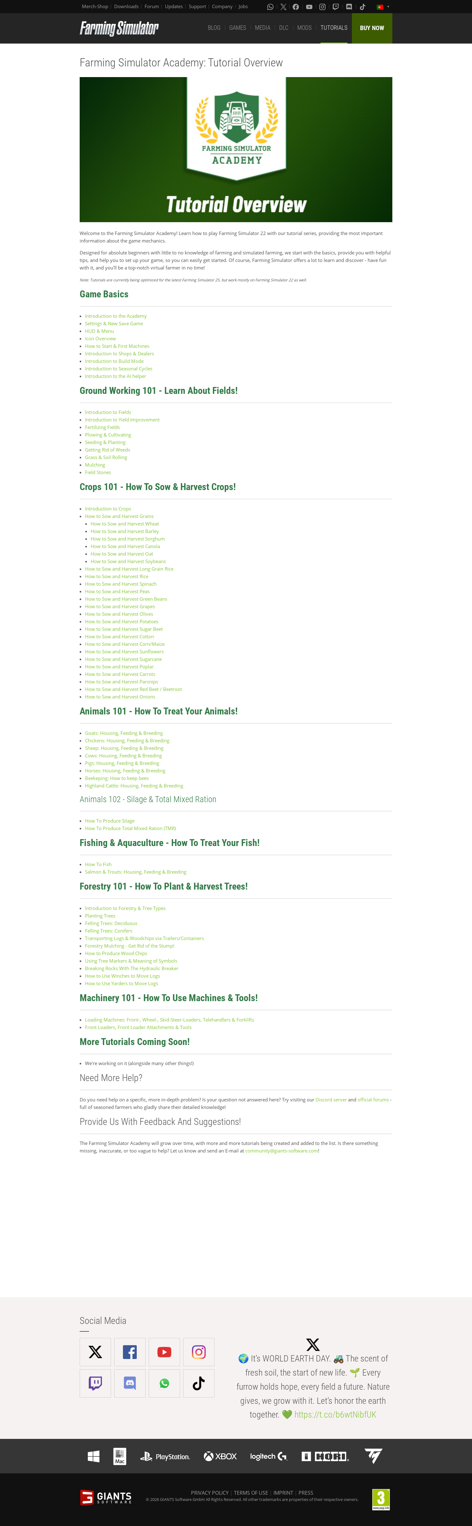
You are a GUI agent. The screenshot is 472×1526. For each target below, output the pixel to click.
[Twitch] (336, 6)
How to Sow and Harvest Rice (116, 576)
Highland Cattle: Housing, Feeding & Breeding (134, 785)
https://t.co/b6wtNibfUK (335, 1414)
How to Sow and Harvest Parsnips (121, 681)
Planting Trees (100, 915)
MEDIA (262, 27)
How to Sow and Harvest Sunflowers (124, 651)
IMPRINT (283, 1492)
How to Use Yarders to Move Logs (121, 983)
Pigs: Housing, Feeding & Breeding (122, 763)
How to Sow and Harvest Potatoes (121, 621)
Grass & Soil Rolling (106, 457)
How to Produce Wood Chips (116, 953)
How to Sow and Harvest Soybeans (128, 561)
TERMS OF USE (251, 1492)
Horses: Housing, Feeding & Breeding (125, 770)
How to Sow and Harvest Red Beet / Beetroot (133, 689)
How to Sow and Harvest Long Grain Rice (130, 569)
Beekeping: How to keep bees (117, 778)
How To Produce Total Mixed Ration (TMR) (130, 828)
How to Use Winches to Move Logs (122, 976)
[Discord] (349, 6)
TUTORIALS (334, 27)
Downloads (126, 6)
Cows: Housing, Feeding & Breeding (123, 755)
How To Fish (98, 864)
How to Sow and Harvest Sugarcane (123, 659)
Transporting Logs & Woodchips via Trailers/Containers (144, 938)
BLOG (214, 27)
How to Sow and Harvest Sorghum (128, 539)
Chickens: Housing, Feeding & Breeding (127, 740)
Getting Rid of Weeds (107, 450)
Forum (152, 6)
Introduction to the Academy (116, 316)
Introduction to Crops (108, 508)
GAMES (237, 27)
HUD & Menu (99, 331)
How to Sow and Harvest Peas (117, 591)
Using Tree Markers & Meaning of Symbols (131, 961)
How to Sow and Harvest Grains (119, 516)
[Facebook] (296, 6)
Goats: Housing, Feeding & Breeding (124, 733)
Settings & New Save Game (114, 323)
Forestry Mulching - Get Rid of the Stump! (129, 946)
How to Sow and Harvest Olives (119, 614)
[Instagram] (323, 6)
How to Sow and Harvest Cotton (119, 636)
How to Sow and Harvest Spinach (120, 584)
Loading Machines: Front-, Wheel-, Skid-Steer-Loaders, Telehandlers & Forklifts (169, 1019)
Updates (174, 6)
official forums (373, 1099)
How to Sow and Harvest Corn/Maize (125, 644)
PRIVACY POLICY (210, 1492)
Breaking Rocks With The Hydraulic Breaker (131, 968)
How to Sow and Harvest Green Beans (126, 599)
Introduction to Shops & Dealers (119, 353)
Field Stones (98, 472)
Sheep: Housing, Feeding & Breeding (124, 748)
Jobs (243, 6)
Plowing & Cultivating (108, 434)
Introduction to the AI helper (115, 376)
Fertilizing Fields (102, 427)
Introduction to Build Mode (114, 361)
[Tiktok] (363, 6)
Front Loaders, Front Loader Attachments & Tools (138, 1027)
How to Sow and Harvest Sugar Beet (124, 629)
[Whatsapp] (271, 6)
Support (197, 6)
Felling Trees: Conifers (108, 931)
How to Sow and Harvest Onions (120, 696)
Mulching (95, 465)
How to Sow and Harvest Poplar (119, 666)
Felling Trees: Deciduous (111, 923)
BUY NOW (372, 28)
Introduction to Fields (108, 412)
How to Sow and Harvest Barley (125, 531)
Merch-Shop (95, 6)
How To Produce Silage (110, 821)
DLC (284, 27)
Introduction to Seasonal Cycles (118, 368)
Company (222, 6)
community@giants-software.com (281, 1150)
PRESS (306, 1492)
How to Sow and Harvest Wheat (125, 523)
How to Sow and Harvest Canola (125, 546)
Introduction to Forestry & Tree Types (125, 908)
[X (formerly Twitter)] (283, 6)
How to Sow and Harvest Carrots (120, 674)
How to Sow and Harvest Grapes (120, 606)
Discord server (331, 1099)
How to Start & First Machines (117, 346)
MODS (304, 27)
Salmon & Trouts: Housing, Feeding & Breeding (135, 872)
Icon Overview (100, 338)
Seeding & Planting (105, 442)
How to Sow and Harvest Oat (122, 554)
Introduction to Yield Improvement (122, 419)
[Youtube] (310, 6)
